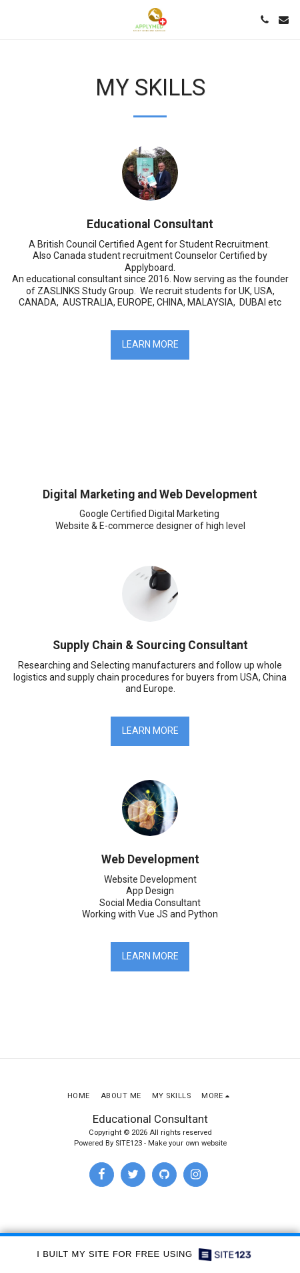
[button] (14, 19)
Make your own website (187, 1143)
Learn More (150, 344)
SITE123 (128, 1143)
